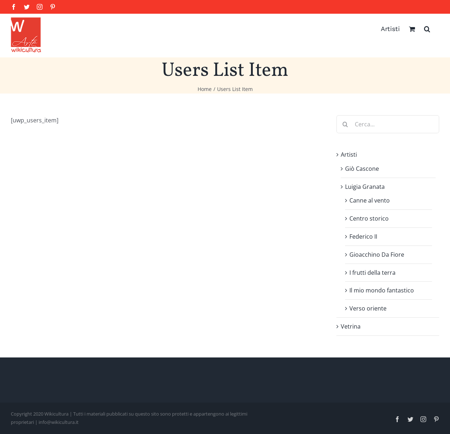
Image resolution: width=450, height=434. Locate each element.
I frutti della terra (372, 273)
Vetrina (351, 326)
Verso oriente (368, 308)
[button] (427, 29)
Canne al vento (369, 200)
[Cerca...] (387, 124)
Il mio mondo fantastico (381, 290)
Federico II (363, 236)
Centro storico (369, 218)
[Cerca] (345, 124)
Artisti (349, 155)
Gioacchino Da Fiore (376, 255)
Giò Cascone (362, 169)
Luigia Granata (365, 187)
